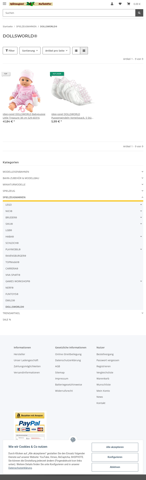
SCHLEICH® (12, 243)
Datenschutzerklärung (68, 360)
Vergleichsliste (105, 372)
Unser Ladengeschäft (26, 360)
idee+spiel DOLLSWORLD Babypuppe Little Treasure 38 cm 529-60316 (24, 115)
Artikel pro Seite (54, 50)
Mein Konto (103, 390)
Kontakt (101, 403)
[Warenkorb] (133, 3)
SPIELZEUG (9, 190)
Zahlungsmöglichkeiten (27, 366)
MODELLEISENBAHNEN (16, 171)
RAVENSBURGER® (16, 255)
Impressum (61, 378)
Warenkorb (103, 378)
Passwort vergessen (108, 360)
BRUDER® (11, 217)
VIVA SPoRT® (13, 274)
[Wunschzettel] (120, 3)
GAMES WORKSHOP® (18, 281)
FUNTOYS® (12, 294)
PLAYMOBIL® (13, 249)
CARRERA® (12, 268)
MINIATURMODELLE (14, 184)
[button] (112, 3)
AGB (57, 366)
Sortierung (28, 50)
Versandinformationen (27, 372)
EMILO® (10, 300)
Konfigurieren (115, 457)
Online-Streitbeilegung (68, 354)
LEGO (9, 204)
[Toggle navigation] (4, 2)
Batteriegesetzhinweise (68, 384)
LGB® (9, 230)
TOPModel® (12, 262)
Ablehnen (115, 467)
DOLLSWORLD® (15, 306)
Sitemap (60, 372)
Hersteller (19, 354)
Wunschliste (104, 384)
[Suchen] (69, 13)
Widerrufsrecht (64, 390)
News (100, 396)
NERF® (10, 287)
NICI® (9, 211)
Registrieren (104, 366)
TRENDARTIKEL (11, 313)
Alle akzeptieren (115, 447)
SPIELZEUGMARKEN (14, 197)
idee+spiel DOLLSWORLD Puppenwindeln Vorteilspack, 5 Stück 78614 (72, 116)
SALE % (7, 319)
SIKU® (9, 223)
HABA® (10, 236)
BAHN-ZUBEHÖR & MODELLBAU (21, 178)
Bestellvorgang (105, 354)
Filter (10, 50)
